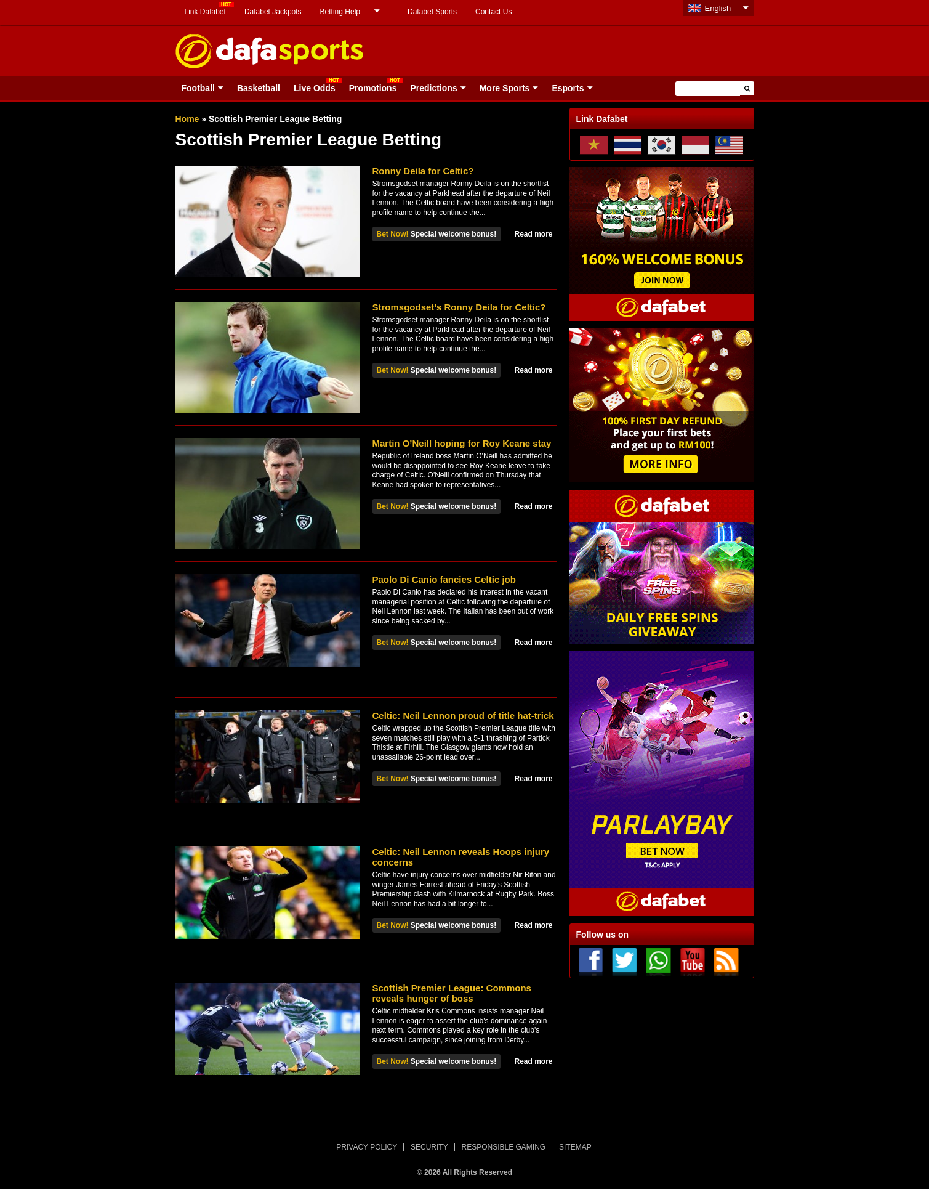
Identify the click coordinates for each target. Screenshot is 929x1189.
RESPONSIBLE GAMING (504, 1147)
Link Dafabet (205, 11)
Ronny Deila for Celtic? (423, 171)
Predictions (433, 88)
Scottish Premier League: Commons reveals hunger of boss (451, 993)
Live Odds (315, 88)
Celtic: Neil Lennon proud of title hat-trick (463, 715)
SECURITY (429, 1147)
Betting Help (340, 11)
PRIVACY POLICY (366, 1147)
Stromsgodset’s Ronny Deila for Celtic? (459, 307)
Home (187, 119)
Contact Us (493, 11)
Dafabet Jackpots (273, 11)
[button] (747, 88)
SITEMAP (575, 1147)
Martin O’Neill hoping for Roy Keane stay (462, 443)
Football (198, 88)
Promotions (373, 88)
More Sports (505, 88)
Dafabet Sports (432, 11)
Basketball (258, 88)
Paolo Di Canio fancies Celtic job (444, 579)
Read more (533, 234)
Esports (568, 88)
